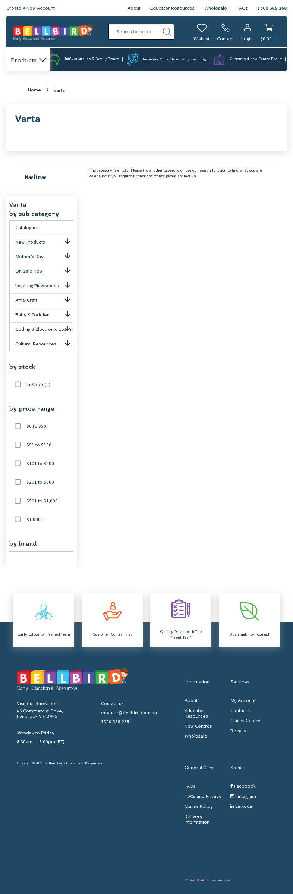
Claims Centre (245, 721)
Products (28, 61)
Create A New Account (30, 8)
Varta (59, 90)
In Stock (38, 385)
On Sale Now (44, 270)
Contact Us (242, 711)
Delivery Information (197, 820)
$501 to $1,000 (42, 501)
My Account (243, 701)
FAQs (242, 8)
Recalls (238, 731)
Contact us (112, 704)
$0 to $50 (36, 426)
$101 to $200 (40, 464)
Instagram (243, 796)
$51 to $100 (38, 445)
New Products (44, 241)
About (134, 8)
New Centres (198, 726)
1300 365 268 (272, 8)
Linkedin (241, 806)
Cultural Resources (44, 342)
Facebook (243, 786)
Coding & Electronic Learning (44, 328)
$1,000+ (34, 520)
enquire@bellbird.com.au (129, 713)
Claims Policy (199, 806)
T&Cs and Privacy (203, 796)
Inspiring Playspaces (44, 284)
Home (34, 90)
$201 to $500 (40, 482)
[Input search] (134, 32)
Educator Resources (172, 8)
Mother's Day (44, 255)
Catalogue (26, 228)
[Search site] (167, 32)
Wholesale (215, 8)
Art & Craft (44, 299)
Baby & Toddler (44, 313)
